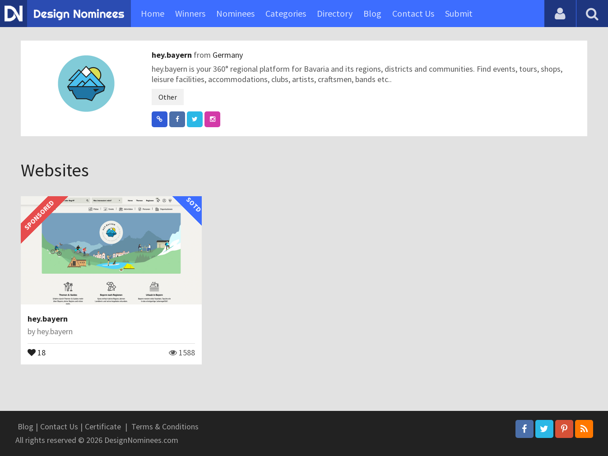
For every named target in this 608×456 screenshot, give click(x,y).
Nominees (235, 13)
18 (37, 351)
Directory (335, 13)
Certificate (103, 426)
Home (152, 13)
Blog (372, 13)
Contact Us (413, 13)
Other (167, 96)
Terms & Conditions (165, 426)
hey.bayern (173, 55)
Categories (285, 13)
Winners (190, 13)
